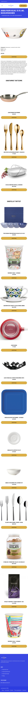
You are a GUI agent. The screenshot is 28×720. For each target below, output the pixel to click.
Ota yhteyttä (7, 690)
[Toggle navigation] (2, 6)
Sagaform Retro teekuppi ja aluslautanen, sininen (14, 305)
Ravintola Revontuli (6, 671)
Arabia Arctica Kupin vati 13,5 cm (14, 450)
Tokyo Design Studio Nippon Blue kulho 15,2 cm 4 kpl (14, 233)
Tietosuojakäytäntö (18, 690)
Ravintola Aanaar (6, 673)
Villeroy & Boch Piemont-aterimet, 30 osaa (14, 522)
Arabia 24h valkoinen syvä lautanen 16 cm (14, 482)
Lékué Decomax (14, 345)
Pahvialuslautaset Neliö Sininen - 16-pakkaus (14, 417)
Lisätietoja (14, 56)
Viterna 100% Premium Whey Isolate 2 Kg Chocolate (14, 562)
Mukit (19, 47)
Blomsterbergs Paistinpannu (14, 112)
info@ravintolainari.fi (4, 1)
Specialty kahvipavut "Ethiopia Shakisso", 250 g (14, 601)
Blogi (4, 675)
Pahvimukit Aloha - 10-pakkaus (14, 641)
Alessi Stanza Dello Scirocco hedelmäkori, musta (14, 377)
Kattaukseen (8, 47)
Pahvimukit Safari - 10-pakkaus (14, 273)
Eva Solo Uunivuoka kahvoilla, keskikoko (14, 184)
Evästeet (11, 690)
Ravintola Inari (5, 669)
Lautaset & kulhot (14, 47)
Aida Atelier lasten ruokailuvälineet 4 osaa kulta (14, 152)
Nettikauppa (23, 5)
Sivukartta (24, 690)
